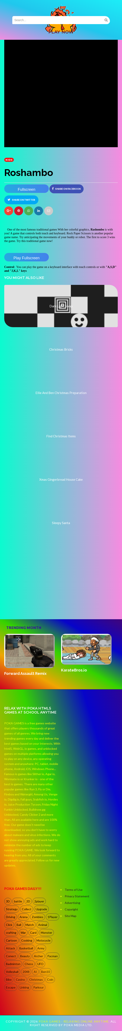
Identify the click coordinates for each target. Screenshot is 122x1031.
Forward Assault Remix (27, 673)
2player (39, 901)
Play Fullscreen (26, 258)
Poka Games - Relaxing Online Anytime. (75, 1021)
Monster (46, 932)
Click (9, 925)
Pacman (52, 956)
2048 (26, 971)
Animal (42, 925)
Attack (10, 948)
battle (18, 901)
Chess (29, 964)
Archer (38, 956)
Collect (26, 909)
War (23, 932)
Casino (20, 979)
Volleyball (12, 971)
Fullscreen (26, 189)
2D (28, 901)
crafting (11, 932)
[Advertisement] (36, 601)
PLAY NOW (61, 31)
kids (9, 159)
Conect (11, 956)
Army (40, 948)
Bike (9, 979)
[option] (32, 655)
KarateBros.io (76, 670)
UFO (40, 964)
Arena (24, 917)
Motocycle (43, 940)
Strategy (12, 909)
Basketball (26, 948)
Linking (24, 987)
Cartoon (11, 940)
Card (33, 932)
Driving (10, 917)
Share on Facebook (66, 188)
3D (8, 901)
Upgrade (41, 909)
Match (29, 925)
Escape (10, 987)
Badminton (13, 964)
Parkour (38, 987)
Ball (19, 925)
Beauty (25, 956)
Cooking (26, 940)
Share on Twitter (21, 199)
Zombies (37, 917)
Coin (50, 979)
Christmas (36, 979)
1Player (52, 917)
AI (35, 971)
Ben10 (45, 971)
